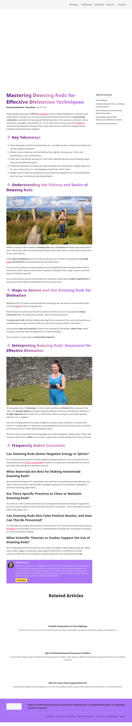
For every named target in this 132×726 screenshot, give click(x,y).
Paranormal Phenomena (15, 110)
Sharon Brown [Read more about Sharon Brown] (30, 110)
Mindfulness (87, 5)
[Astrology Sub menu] (78, 5)
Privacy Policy (49, 720)
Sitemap (123, 720)
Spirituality (99, 5)
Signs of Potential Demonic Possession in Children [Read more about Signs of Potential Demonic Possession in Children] (68, 655)
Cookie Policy (71, 720)
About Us (110, 5)
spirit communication (35, 465)
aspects (17, 308)
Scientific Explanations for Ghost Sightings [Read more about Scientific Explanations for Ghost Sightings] (67, 628)
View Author (21, 583)
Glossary (122, 5)
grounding (11, 531)
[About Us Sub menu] (115, 5)
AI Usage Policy (101, 720)
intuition (80, 125)
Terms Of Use (60, 720)
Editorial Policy (113, 720)
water (9, 264)
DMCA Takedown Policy (86, 720)
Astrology (73, 5)
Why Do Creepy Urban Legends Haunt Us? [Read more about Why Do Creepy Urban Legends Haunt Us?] (68, 685)
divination (44, 116)
